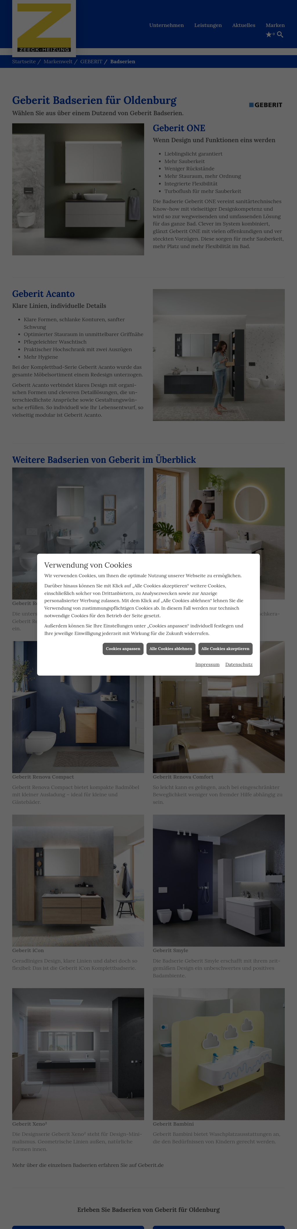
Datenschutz (239, 664)
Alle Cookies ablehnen (171, 648)
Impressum (207, 664)
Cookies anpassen (123, 648)
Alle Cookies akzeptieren (225, 648)
